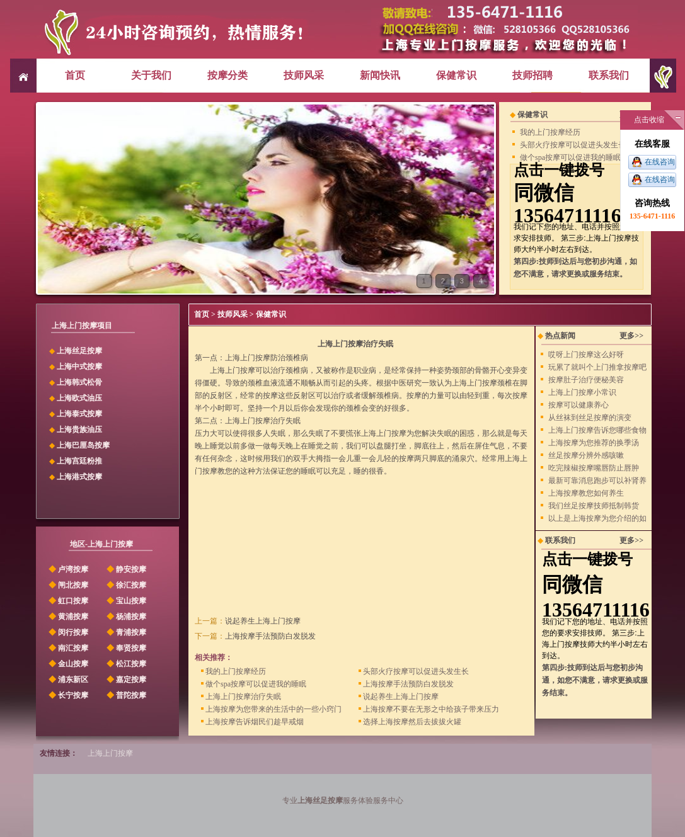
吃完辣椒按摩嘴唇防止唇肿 (593, 468)
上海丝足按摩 (79, 350)
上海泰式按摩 (79, 413)
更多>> (631, 335)
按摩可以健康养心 (578, 405)
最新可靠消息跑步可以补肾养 (597, 480)
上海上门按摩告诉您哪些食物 (597, 430)
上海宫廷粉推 (79, 461)
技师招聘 (532, 75)
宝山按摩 (125, 600)
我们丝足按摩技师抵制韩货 (593, 505)
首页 (75, 75)
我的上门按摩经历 (550, 132)
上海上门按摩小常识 (582, 392)
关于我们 (151, 75)
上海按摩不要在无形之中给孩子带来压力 (429, 709)
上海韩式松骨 (79, 382)
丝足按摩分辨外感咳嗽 (586, 455)
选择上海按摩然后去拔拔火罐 (410, 721)
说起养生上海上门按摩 (263, 621)
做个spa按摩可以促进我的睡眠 (570, 157)
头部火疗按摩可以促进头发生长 (573, 144)
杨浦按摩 (125, 616)
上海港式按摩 (79, 476)
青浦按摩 (125, 632)
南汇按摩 (67, 648)
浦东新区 (67, 679)
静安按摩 (125, 569)
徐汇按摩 (125, 585)
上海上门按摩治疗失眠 (241, 696)
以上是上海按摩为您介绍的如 (597, 518)
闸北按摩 (67, 585)
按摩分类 (227, 75)
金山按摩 (67, 663)
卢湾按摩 (67, 569)
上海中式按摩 (79, 366)
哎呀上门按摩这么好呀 (586, 354)
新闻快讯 (380, 75)
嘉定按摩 (125, 679)
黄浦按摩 (67, 616)
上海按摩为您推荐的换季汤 (593, 442)
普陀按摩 (125, 695)
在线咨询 (660, 161)
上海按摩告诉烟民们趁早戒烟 (252, 721)
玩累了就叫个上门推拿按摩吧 (597, 367)
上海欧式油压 (79, 398)
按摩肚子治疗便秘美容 (586, 379)
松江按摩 (125, 663)
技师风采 (304, 75)
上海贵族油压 (79, 429)
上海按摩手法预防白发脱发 (270, 636)
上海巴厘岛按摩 (83, 445)
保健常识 (456, 75)
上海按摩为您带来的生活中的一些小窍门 (271, 709)
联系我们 (609, 75)
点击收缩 (649, 119)
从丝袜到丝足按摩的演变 (589, 417)
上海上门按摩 (110, 753)
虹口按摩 (67, 600)
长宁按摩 (67, 695)
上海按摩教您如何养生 (586, 493)
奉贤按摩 (125, 648)
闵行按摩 (67, 632)
